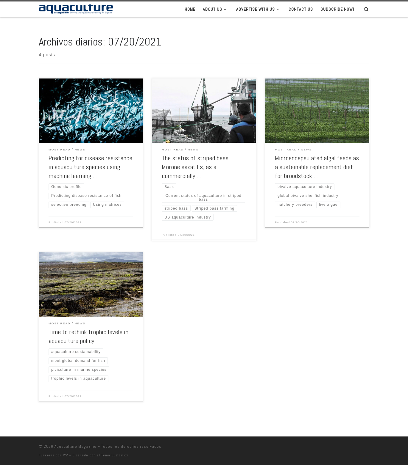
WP (65, 455)
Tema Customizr (114, 455)
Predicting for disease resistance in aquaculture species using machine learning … (90, 167)
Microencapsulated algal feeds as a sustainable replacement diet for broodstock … (317, 167)
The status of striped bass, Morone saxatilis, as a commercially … (196, 167)
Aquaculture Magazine (75, 446)
